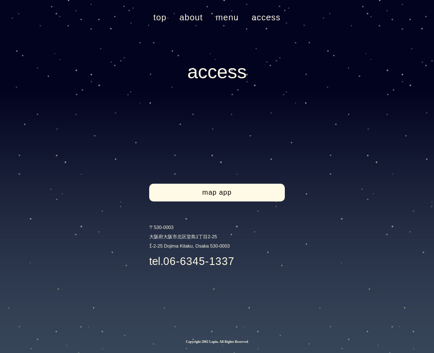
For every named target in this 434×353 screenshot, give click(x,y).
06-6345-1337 (198, 261)
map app (216, 192)
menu (227, 17)
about (191, 17)
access (266, 17)
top (160, 17)
